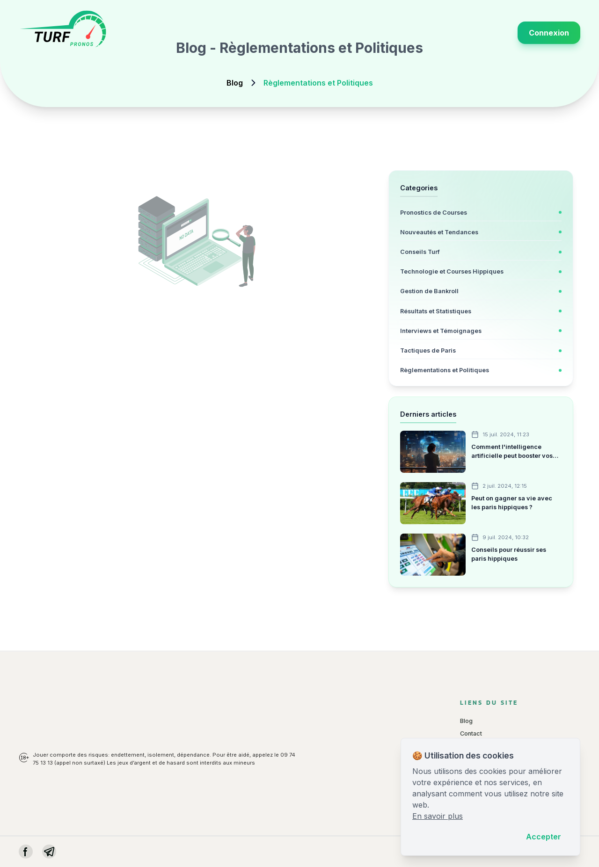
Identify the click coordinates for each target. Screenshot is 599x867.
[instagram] (49, 852)
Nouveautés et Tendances (439, 232)
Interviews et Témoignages (441, 330)
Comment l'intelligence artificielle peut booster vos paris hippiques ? (512, 451)
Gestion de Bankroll (429, 291)
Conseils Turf (420, 251)
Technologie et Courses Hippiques (452, 271)
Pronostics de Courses (433, 212)
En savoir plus (437, 816)
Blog (234, 82)
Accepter (543, 836)
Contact (471, 733)
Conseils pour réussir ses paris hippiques (508, 554)
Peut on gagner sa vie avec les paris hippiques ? (511, 503)
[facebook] (26, 852)
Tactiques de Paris (428, 350)
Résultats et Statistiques (435, 311)
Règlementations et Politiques (444, 370)
